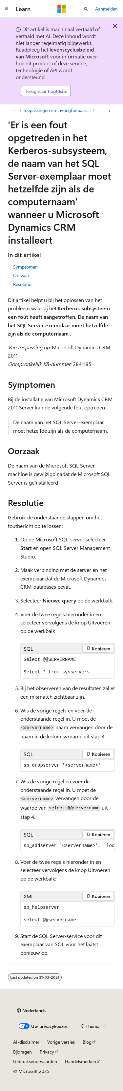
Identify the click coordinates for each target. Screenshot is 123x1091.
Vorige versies (61, 1042)
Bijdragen (22, 1052)
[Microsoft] (61, 9)
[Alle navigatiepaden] (13, 110)
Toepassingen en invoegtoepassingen (57, 110)
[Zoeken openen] (85, 9)
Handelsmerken (80, 1061)
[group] (67, 846)
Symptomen (25, 267)
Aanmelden (106, 9)
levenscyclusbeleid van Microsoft (55, 53)
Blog (87, 1042)
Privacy (47, 1052)
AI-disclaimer (26, 1042)
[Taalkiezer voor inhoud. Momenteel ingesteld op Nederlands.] (31, 1010)
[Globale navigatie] (6, 9)
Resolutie (22, 284)
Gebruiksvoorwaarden (35, 1061)
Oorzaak (21, 275)
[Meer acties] (109, 110)
